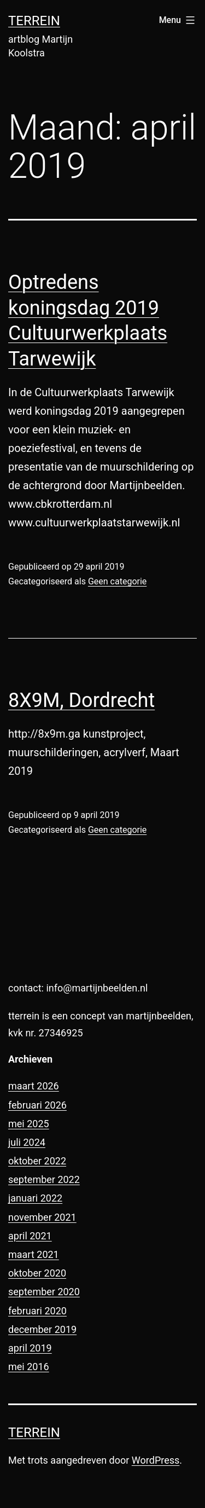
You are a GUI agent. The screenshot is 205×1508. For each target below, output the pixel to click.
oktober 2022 (37, 1161)
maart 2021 (33, 1254)
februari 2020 (37, 1310)
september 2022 (44, 1179)
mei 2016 (28, 1366)
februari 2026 (37, 1105)
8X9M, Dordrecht (81, 700)
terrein (34, 20)
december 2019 (42, 1329)
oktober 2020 (37, 1273)
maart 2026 (33, 1086)
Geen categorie (117, 581)
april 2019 (30, 1348)
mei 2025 (28, 1123)
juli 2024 (26, 1142)
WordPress (155, 1460)
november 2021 (42, 1217)
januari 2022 (35, 1198)
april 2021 (30, 1236)
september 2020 (44, 1291)
